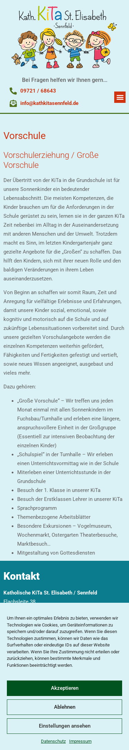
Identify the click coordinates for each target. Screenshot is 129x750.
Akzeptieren (64, 688)
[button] (120, 97)
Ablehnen (64, 707)
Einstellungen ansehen (64, 726)
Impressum (80, 741)
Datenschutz (53, 741)
